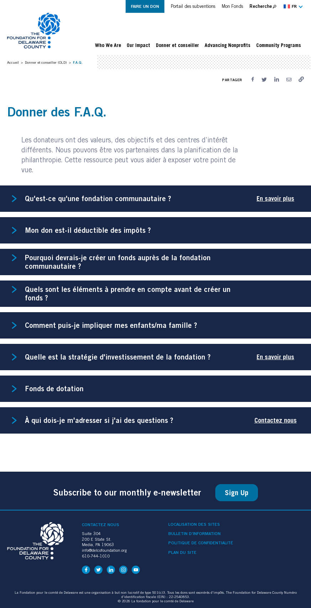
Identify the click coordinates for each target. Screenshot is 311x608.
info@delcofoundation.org (104, 550)
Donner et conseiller (177, 45)
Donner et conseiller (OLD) (46, 62)
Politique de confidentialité (200, 542)
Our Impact (138, 45)
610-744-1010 (96, 556)
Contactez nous (275, 420)
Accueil (13, 62)
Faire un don (145, 6)
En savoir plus (275, 198)
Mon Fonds (232, 6)
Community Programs (278, 45)
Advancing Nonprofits (228, 45)
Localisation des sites (194, 524)
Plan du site (182, 552)
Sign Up (236, 492)
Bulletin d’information (194, 533)
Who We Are (108, 45)
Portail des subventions (193, 6)
